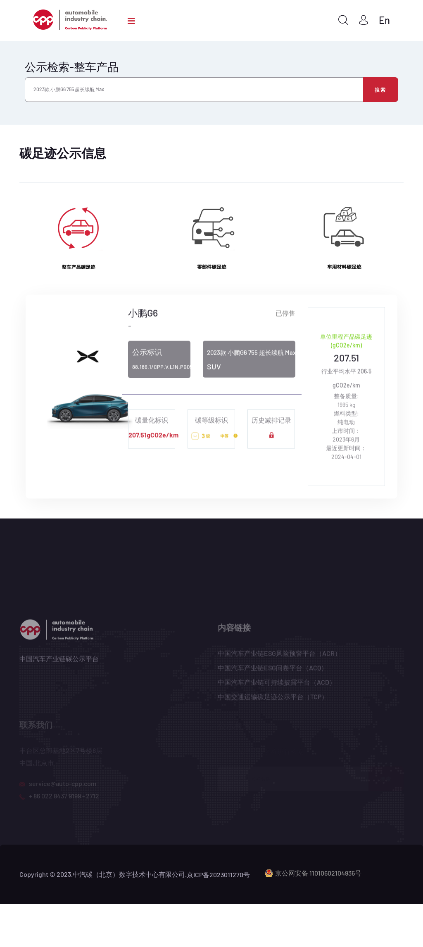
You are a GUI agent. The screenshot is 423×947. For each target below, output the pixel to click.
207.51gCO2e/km (153, 436)
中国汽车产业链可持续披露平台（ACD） (277, 685)
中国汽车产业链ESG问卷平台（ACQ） (273, 671)
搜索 (381, 89)
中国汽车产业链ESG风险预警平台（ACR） (279, 656)
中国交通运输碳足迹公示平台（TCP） (273, 699)
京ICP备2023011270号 (218, 874)
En (384, 20)
